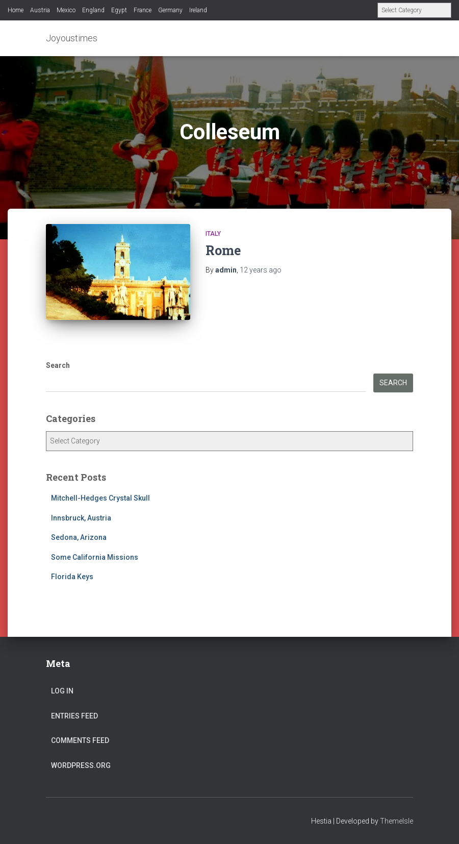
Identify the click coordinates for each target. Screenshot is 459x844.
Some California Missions (94, 557)
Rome (223, 250)
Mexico (66, 10)
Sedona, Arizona (79, 537)
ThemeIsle (396, 821)
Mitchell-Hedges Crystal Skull (100, 498)
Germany (170, 10)
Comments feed (80, 740)
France (142, 10)
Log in (62, 691)
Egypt (119, 10)
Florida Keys (72, 577)
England (93, 10)
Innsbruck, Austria (81, 518)
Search (58, 365)
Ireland (198, 10)
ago (261, 270)
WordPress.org (81, 765)
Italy (213, 233)
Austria (40, 10)
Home (15, 10)
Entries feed (74, 716)
